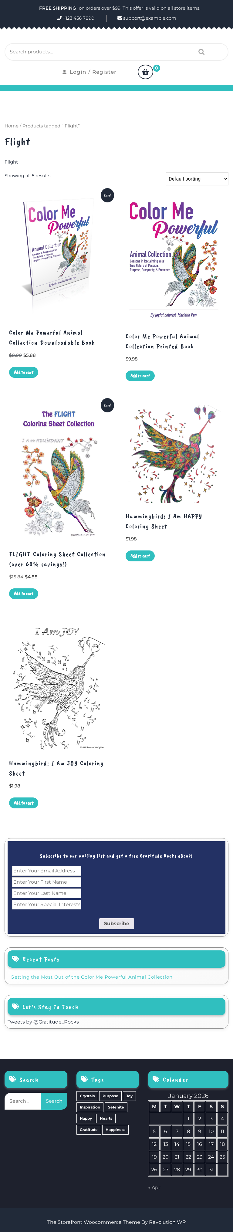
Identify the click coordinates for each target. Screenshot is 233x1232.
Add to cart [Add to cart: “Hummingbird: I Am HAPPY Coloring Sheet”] (140, 556)
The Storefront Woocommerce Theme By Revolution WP (116, 1222)
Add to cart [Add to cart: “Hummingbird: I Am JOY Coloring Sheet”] (23, 803)
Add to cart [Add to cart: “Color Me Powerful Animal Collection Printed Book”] (140, 376)
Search (200, 51)
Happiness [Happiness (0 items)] (115, 1129)
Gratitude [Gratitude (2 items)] (89, 1129)
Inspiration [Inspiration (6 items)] (90, 1107)
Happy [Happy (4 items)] (86, 1118)
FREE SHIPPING (58, 8)
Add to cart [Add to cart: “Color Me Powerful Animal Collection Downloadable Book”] (23, 372)
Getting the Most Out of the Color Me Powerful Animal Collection (91, 977)
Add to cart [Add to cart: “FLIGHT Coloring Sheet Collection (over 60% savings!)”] (23, 594)
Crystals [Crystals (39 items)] (87, 1096)
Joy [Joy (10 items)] (129, 1096)
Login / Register (89, 72)
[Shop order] (197, 178)
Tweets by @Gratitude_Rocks (43, 1022)
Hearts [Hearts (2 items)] (106, 1118)
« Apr (154, 1187)
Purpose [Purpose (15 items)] (110, 1096)
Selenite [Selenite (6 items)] (116, 1107)
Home (12, 126)
